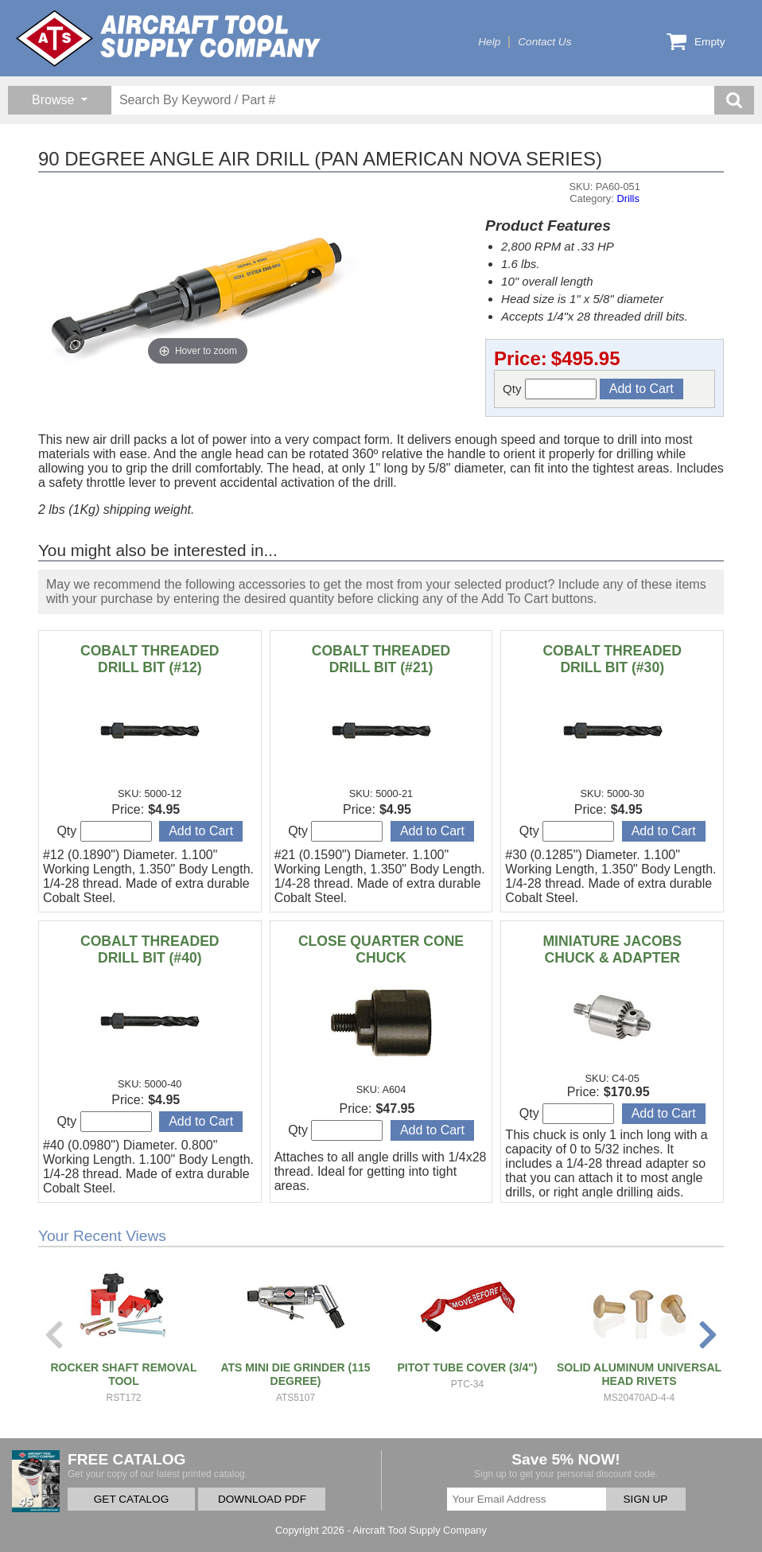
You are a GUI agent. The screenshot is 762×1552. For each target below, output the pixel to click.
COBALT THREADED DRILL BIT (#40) (150, 949)
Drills (627, 198)
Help (489, 42)
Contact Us (544, 42)
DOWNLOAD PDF (262, 1499)
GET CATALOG (131, 1499)
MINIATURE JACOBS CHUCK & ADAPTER (612, 949)
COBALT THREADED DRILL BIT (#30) (612, 659)
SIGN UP (646, 1499)
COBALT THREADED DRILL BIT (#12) (150, 659)
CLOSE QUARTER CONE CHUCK (381, 949)
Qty (550, 389)
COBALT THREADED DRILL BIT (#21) (381, 659)
